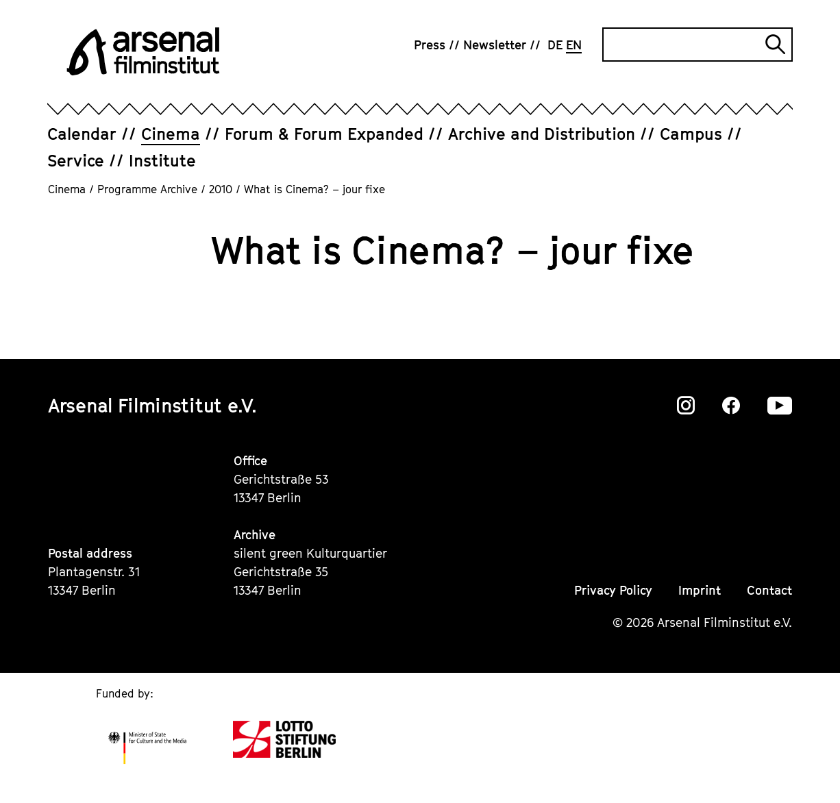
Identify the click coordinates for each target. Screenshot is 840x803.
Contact (769, 590)
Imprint (699, 590)
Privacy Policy (613, 590)
